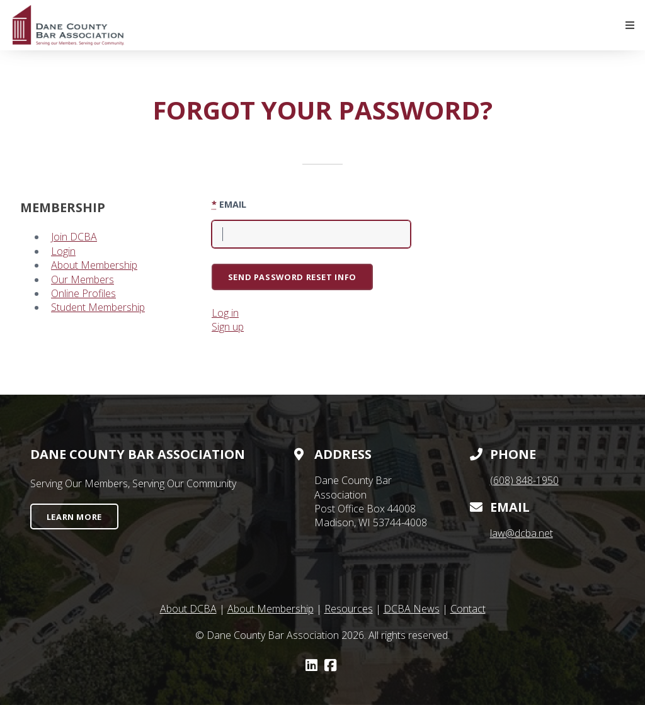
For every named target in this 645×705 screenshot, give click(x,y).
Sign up (228, 327)
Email (229, 204)
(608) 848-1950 (524, 480)
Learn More (74, 516)
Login (63, 251)
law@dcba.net (521, 533)
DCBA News (412, 609)
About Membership (94, 265)
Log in (225, 313)
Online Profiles (83, 293)
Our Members (82, 279)
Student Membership (98, 307)
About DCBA (188, 609)
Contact (468, 609)
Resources (348, 609)
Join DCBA (74, 237)
